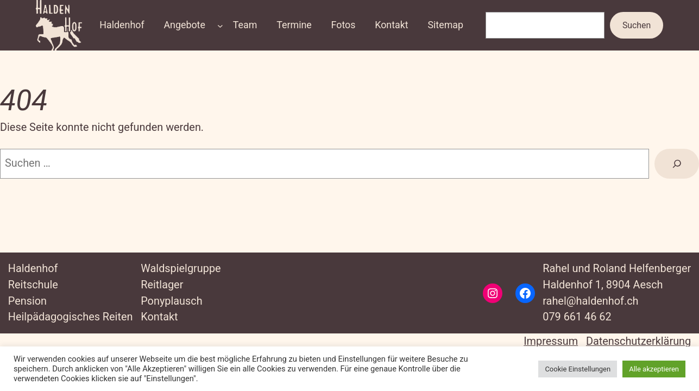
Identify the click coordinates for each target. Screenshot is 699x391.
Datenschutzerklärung (638, 341)
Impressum (551, 341)
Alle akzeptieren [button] (654, 369)
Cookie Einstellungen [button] (577, 369)
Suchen (636, 25)
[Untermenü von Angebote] (220, 25)
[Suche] (676, 164)
